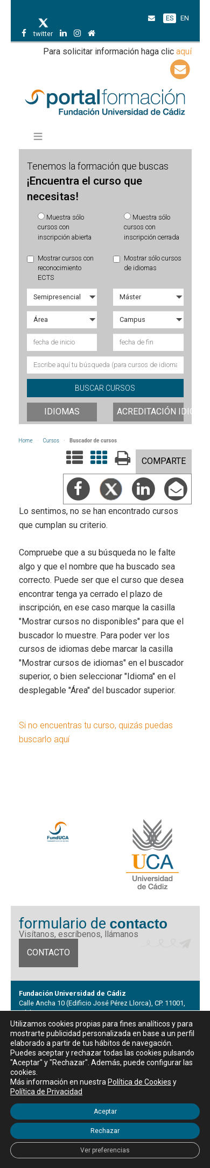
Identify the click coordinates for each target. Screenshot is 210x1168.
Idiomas (62, 411)
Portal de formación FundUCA (105, 103)
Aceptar (105, 1111)
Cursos (51, 440)
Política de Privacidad (46, 1091)
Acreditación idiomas (150, 411)
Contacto (48, 952)
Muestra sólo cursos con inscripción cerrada (151, 227)
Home (26, 440)
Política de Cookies (139, 1082)
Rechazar (105, 1131)
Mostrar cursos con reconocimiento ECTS (60, 268)
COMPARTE (164, 461)
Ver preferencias (105, 1150)
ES (169, 18)
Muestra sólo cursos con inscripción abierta (65, 227)
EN (184, 18)
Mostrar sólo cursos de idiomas (147, 263)
